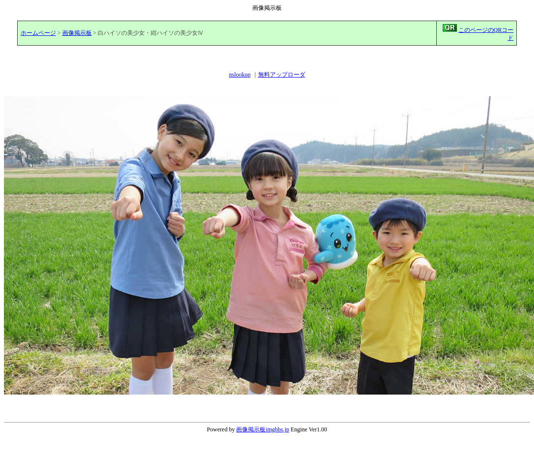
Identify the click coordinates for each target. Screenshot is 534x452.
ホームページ (38, 32)
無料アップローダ (281, 74)
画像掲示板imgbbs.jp (262, 429)
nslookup (239, 74)
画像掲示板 (77, 32)
